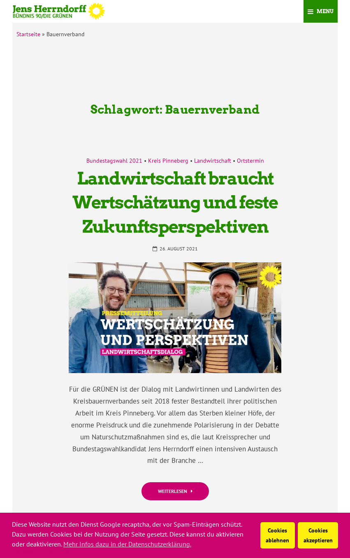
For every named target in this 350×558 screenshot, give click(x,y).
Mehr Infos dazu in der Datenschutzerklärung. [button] (127, 544)
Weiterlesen (175, 491)
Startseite (28, 34)
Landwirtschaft (212, 160)
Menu (321, 11)
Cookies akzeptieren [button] (318, 535)
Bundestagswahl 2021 (114, 160)
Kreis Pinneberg (168, 160)
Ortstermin (250, 160)
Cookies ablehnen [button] (277, 535)
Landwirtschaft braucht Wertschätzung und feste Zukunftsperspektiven (175, 202)
